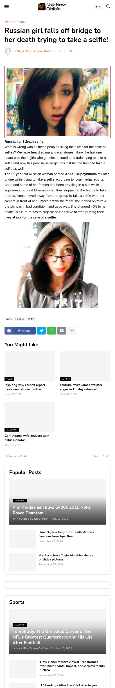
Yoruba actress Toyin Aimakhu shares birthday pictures (66, 557)
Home (9, 22)
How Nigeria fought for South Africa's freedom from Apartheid (66, 534)
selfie (31, 319)
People (21, 22)
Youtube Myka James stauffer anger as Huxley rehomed (81, 387)
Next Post (101, 456)
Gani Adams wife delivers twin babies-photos (27, 438)
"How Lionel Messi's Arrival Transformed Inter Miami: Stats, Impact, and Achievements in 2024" (72, 666)
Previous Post (16, 456)
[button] (6, 7)
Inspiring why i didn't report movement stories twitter (25, 387)
